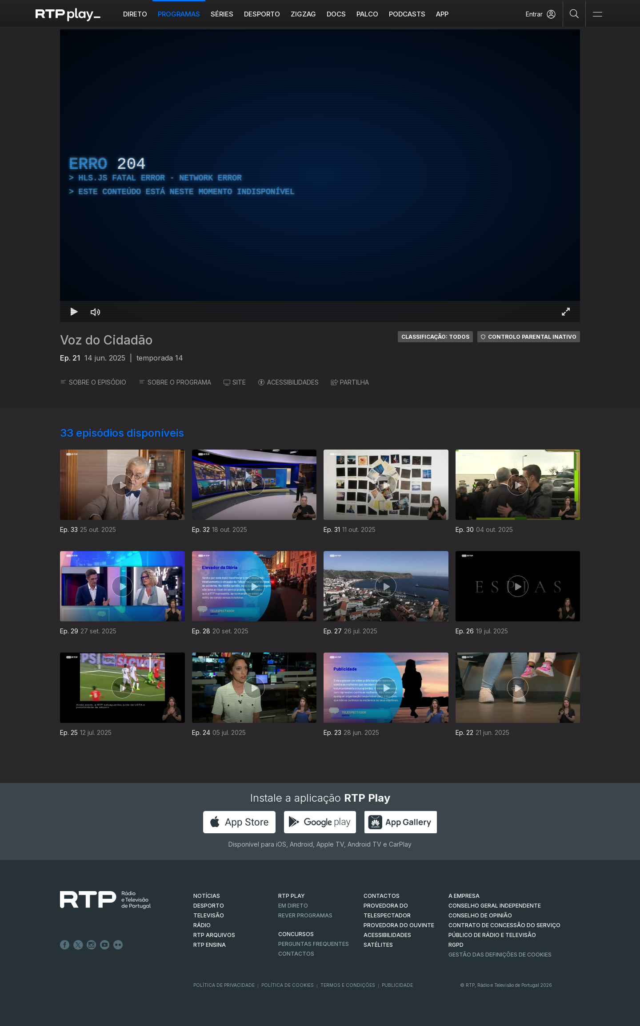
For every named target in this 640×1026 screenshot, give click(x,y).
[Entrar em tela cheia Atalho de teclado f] (565, 311)
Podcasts (407, 14)
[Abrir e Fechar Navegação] (597, 14)
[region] (320, 175)
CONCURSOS (296, 934)
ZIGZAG (303, 14)
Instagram (91, 945)
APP (442, 14)
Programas (179, 14)
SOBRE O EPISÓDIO (93, 382)
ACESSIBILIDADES (288, 382)
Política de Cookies (287, 985)
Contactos (296, 953)
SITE (235, 382)
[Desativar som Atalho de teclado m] (95, 311)
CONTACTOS (382, 895)
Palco (367, 14)
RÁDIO (202, 925)
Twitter (78, 945)
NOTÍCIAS (206, 895)
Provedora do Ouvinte (399, 925)
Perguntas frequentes (313, 944)
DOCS (336, 14)
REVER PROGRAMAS (305, 915)
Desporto (262, 14)
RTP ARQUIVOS (214, 935)
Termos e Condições (347, 985)
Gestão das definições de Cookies (500, 954)
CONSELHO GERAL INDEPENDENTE (494, 905)
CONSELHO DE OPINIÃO (480, 915)
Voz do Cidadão (106, 340)
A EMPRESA (464, 895)
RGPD (456, 944)
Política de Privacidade (224, 985)
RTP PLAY (291, 895)
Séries (222, 14)
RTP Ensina (209, 944)
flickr (118, 945)
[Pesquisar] (574, 13)
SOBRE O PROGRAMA (175, 382)
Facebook (65, 945)
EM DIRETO (293, 905)
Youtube (105, 945)
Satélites (378, 944)
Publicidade (397, 985)
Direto (135, 14)
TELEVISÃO (208, 915)
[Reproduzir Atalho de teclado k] (74, 311)
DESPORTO (208, 905)
